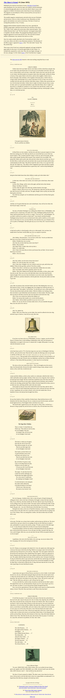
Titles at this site (18, 694)
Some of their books (32, 687)
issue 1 (23, 52)
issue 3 (21, 42)
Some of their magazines (41, 687)
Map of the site (48, 694)
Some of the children (23, 687)
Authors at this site (26, 694)
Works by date (41, 694)
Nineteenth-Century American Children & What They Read (33, 686)
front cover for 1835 (17, 59)
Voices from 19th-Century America (33, 690)
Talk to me (32, 696)
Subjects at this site (34, 694)
